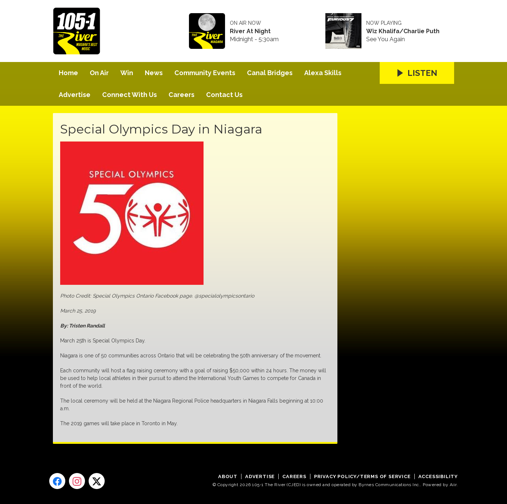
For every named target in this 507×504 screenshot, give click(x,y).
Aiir (453, 484)
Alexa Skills (322, 73)
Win (126, 73)
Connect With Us (129, 94)
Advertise (74, 94)
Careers (181, 94)
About (227, 476)
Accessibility (438, 476)
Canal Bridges (270, 73)
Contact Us (224, 94)
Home (68, 73)
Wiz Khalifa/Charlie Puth (403, 31)
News (154, 73)
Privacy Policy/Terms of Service (362, 476)
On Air (99, 73)
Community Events (204, 73)
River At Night (250, 31)
